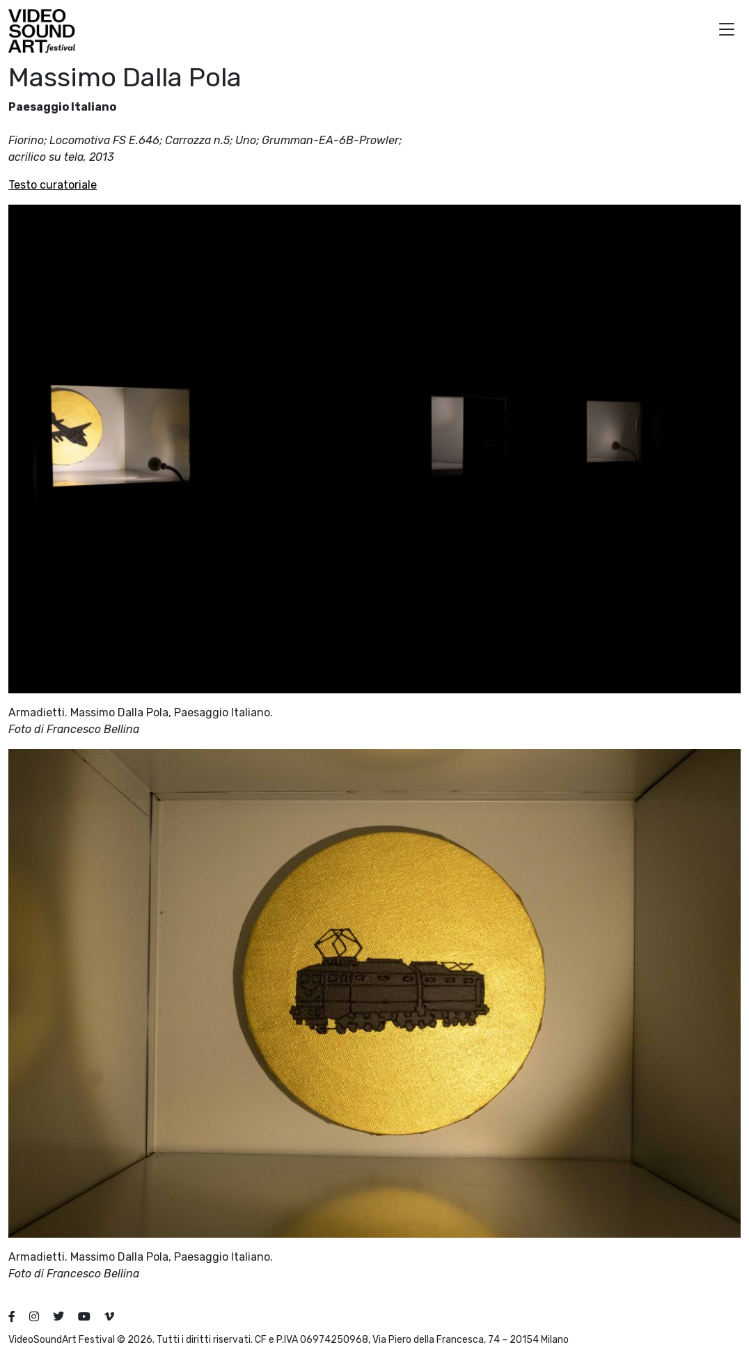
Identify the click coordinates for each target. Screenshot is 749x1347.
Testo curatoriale (52, 184)
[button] (726, 31)
